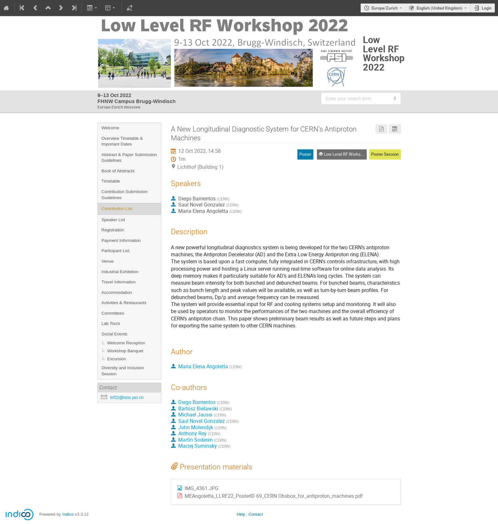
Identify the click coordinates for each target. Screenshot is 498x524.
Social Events (114, 334)
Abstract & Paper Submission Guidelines (129, 157)
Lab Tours (111, 323)
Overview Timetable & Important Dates (122, 141)
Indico (67, 514)
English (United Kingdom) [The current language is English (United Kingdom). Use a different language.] (440, 8)
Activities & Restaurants (124, 302)
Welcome (110, 127)
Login (487, 8)
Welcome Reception (126, 343)
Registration (113, 230)
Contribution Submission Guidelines (125, 194)
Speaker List (113, 219)
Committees (113, 313)
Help (241, 514)
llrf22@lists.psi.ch (126, 397)
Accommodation (117, 292)
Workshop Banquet (125, 350)
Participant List (115, 250)
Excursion (116, 358)
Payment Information (121, 240)
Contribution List (117, 208)
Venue (108, 261)
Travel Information (119, 282)
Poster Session (385, 154)
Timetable (111, 181)
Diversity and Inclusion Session (123, 370)
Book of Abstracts (118, 170)
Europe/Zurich (385, 8)
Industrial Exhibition (120, 271)
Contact (256, 514)
